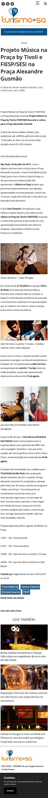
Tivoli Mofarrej (10, 586)
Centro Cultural (30, 586)
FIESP (26, 592)
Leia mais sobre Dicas (11, 610)
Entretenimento (11, 592)
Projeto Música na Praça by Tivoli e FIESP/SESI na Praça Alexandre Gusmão (24, 64)
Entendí (10, 791)
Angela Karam (20, 574)
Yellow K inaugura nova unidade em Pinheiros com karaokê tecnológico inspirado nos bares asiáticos (23, 737)
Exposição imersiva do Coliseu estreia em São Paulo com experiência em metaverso (24, 696)
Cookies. (10, 778)
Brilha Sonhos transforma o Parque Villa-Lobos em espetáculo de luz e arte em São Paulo (23, 656)
